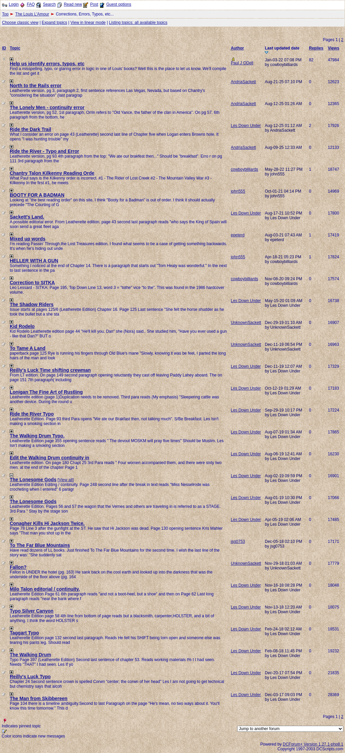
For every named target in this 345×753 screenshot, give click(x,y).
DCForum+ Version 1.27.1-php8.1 (313, 744)
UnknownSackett (246, 322)
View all (65, 480)
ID (4, 48)
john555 (238, 191)
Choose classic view (20, 22)
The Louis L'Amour (32, 14)
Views (333, 48)
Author (237, 48)
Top (5, 14)
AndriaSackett (243, 81)
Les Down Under (246, 125)
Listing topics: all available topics (138, 22)
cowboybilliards (244, 169)
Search (49, 4)
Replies (316, 48)
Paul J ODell (242, 63)
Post (94, 4)
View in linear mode (88, 22)
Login (14, 4)
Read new (73, 4)
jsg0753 (238, 541)
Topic (15, 48)
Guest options (118, 4)
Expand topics (54, 22)
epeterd (238, 235)
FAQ (31, 4)
